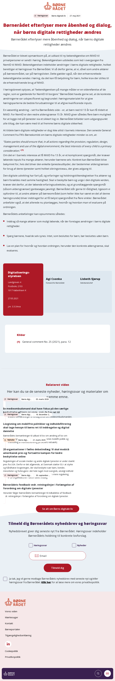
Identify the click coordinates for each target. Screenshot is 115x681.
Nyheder (79, 545)
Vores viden (11, 611)
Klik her (46, 582)
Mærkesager (11, 617)
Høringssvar (38, 545)
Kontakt (9, 623)
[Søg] (96, 673)
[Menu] (106, 673)
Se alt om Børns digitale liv (57, 508)
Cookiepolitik (11, 651)
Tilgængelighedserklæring (18, 635)
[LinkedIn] (8, 644)
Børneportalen (12, 629)
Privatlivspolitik (12, 656)
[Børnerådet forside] (11, 674)
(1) (22, 150)
